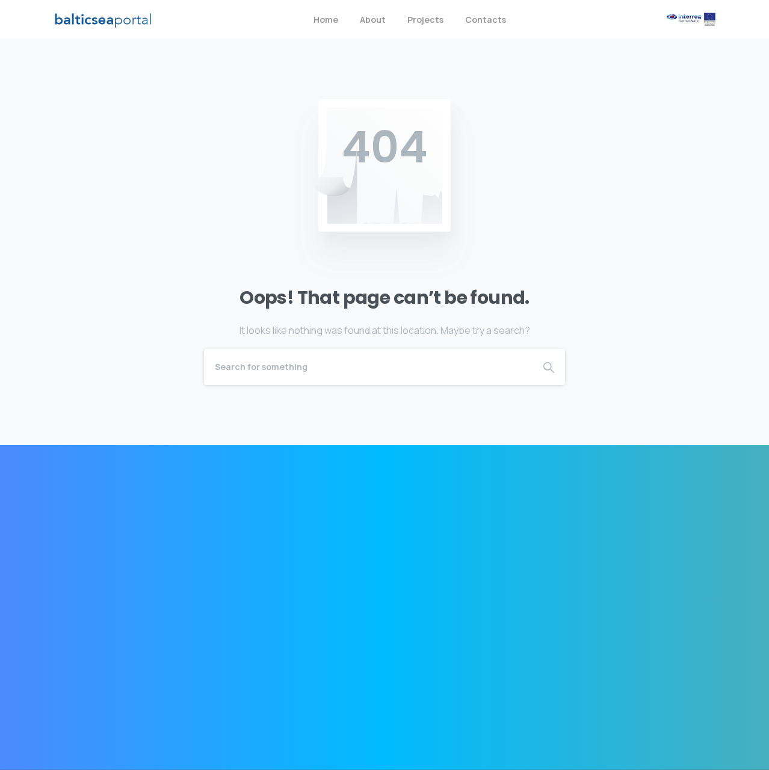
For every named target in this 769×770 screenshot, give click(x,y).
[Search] (368, 367)
